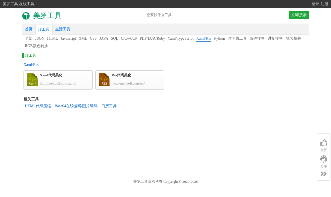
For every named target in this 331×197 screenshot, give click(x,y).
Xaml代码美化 (51, 75)
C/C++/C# (129, 38)
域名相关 (293, 38)
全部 (28, 38)
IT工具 (43, 29)
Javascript (68, 38)
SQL (114, 38)
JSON (39, 38)
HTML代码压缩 (38, 106)
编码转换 (257, 38)
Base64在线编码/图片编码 (76, 106)
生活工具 (62, 29)
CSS (93, 38)
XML (83, 38)
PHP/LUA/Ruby (152, 38)
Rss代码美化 (121, 75)
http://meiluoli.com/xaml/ (58, 83)
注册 (324, 4)
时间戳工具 (237, 38)
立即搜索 (299, 15)
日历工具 (109, 106)
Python (219, 38)
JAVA (103, 38)
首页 (28, 29)
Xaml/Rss (203, 38)
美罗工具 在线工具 (18, 4)
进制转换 (275, 38)
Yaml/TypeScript (181, 38)
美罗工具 (140, 181)
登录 (315, 4)
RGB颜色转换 (36, 46)
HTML (52, 38)
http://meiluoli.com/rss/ (128, 83)
